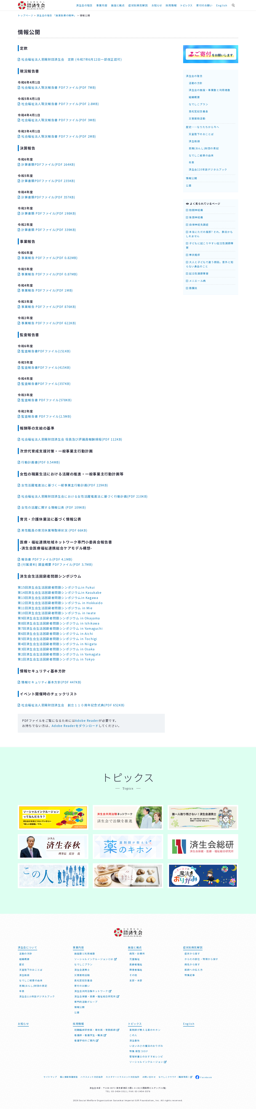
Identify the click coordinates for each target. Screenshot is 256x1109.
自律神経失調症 (197, 224)
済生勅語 (194, 141)
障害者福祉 (135, 969)
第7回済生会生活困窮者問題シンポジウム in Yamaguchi (60, 628)
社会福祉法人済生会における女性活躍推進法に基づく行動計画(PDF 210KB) (83, 496)
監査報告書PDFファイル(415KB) (44, 367)
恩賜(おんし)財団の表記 (204, 148)
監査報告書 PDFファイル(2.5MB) (44, 416)
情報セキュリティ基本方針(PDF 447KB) (49, 682)
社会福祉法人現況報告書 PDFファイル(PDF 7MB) (57, 87)
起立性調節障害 (197, 273)
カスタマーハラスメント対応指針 (122, 1076)
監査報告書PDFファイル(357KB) (44, 383)
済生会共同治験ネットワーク (93, 991)
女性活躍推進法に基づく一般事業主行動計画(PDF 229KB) (63, 485)
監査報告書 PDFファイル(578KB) (45, 400)
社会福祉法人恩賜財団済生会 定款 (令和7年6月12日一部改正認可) (70, 59)
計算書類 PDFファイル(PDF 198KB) (47, 213)
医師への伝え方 (194, 969)
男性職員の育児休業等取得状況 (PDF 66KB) (52, 530)
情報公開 (191, 178)
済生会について (27, 947)
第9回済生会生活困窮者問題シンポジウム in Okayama (59, 618)
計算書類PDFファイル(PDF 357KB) (46, 197)
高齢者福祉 (135, 964)
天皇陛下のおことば (201, 134)
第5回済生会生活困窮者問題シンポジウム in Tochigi (57, 638)
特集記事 (190, 975)
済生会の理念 (84, 5)
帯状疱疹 (193, 255)
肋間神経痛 (194, 210)
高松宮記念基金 (198, 111)
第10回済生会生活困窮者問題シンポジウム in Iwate (57, 613)
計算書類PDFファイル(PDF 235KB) (46, 180)
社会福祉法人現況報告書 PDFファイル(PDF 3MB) (57, 120)
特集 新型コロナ (138, 1051)
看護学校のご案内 (86, 1040)
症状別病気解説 (138, 5)
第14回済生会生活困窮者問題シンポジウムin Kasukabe (60, 592)
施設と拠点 (118, 5)
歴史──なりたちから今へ (202, 127)
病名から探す (192, 964)
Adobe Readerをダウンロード (75, 725)
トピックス (186, 5)
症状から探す (192, 953)
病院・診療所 (137, 953)
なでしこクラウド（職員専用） (176, 1076)
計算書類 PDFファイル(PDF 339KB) (47, 229)
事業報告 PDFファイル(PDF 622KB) (47, 323)
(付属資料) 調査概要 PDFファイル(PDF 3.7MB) (55, 564)
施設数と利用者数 (84, 953)
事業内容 (101, 5)
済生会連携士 (82, 969)
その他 (133, 975)
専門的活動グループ (85, 1001)
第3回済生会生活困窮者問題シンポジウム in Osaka (56, 649)
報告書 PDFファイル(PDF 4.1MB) (45, 559)
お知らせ (156, 5)
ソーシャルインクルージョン (148, 1061)
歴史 (21, 964)
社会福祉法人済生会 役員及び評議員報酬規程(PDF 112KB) (70, 439)
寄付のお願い (204, 5)
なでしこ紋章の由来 (201, 155)
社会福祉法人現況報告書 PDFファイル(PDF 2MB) (57, 136)
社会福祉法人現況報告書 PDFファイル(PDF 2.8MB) (58, 104)
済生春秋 (134, 1040)
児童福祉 (134, 959)
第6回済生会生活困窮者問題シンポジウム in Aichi (55, 633)
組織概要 (194, 97)
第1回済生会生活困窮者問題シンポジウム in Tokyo (56, 659)
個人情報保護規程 (69, 1076)
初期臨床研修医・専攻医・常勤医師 (97, 1029)
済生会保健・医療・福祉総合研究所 (97, 996)
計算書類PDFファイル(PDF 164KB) (46, 164)
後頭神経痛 (194, 217)
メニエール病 (196, 280)
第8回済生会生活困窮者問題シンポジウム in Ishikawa (59, 623)
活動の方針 (196, 83)
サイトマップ (50, 1076)
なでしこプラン (198, 104)
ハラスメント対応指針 (92, 1076)
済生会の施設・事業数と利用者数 (209, 90)
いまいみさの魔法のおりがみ (146, 1045)
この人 (133, 1035)
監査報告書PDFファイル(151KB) (44, 351)
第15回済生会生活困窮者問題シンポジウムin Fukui (56, 587)
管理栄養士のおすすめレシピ (146, 1056)
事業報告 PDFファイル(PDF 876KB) (47, 306)
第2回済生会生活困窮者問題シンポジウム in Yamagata (59, 654)
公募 (188, 185)
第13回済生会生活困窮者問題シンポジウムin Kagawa (58, 597)
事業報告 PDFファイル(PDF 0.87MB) (48, 274)
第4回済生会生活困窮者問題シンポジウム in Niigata (57, 644)
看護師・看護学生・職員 (90, 1035)
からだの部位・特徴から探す (201, 959)
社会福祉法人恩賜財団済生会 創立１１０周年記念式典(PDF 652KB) (71, 705)
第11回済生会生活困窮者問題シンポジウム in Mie (55, 608)
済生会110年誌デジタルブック (208, 169)
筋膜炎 (192, 288)
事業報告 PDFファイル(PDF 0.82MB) (48, 257)
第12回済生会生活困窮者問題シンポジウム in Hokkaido (60, 603)
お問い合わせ (149, 1076)
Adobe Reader (87, 720)
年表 (191, 162)
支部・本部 (135, 980)
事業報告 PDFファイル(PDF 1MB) (45, 290)
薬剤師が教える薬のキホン (145, 1029)
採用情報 (171, 5)
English (221, 5)
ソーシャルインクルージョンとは (95, 959)
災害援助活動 (197, 118)
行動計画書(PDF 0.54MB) (39, 462)
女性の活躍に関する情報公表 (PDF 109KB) (52, 507)
